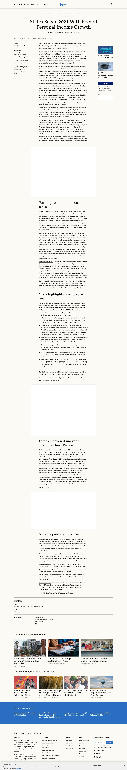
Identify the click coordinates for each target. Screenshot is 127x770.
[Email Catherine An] (36, 624)
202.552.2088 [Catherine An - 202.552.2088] (39, 621)
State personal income (46, 261)
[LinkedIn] (100, 757)
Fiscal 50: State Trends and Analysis (56, 587)
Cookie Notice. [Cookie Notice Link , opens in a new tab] (18, 768)
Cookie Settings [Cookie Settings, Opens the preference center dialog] (97, 765)
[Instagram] (97, 757)
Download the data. (45, 487)
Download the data (45, 377)
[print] (25, 45)
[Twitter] (102, 756)
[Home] (28, 733)
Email (99, 94)
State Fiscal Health (36, 634)
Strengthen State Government (39, 671)
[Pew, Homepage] (63, 4)
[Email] (105, 96)
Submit (106, 100)
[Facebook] (94, 757)
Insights (68, 737)
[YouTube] (104, 757)
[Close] (124, 765)
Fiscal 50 (41, 46)
